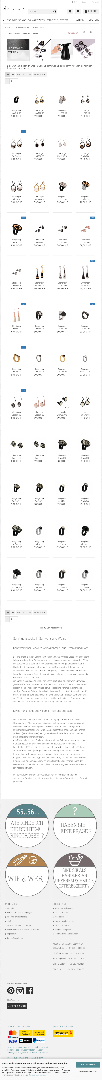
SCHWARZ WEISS (36, 20)
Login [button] (83, 2)
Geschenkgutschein (63, 925)
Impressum (11, 934)
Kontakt (80, 20)
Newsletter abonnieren (64, 921)
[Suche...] (54, 11)
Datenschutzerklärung (37, 1075)
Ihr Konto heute (61, 912)
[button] (74, 2)
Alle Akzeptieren (88, 1065)
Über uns (94, 20)
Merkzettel (94, 2)
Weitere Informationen (88, 1071)
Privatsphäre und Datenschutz (19, 925)
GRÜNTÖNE (52, 20)
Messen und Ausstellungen (68, 944)
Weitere (64, 20)
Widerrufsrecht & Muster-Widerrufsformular (25, 929)
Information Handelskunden (66, 934)
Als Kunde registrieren (64, 908)
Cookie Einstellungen (15, 938)
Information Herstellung (17, 917)
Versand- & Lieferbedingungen (19, 912)
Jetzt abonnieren (17, 1006)
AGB (9, 921)
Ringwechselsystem (63, 929)
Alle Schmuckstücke (14, 20)
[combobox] (24, 74)
